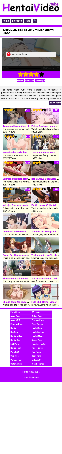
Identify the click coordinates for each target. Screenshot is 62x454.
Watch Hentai (38, 364)
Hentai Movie (38, 336)
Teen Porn (36, 356)
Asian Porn (15, 316)
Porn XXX (15, 352)
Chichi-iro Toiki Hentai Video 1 (19, 231)
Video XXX (36, 360)
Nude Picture (37, 348)
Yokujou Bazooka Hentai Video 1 (20, 205)
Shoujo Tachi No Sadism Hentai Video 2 (24, 302)
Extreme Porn (17, 324)
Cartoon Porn (38, 320)
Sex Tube (15, 356)
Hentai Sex (15, 340)
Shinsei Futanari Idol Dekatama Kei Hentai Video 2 (29, 278)
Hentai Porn (37, 328)
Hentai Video (16, 336)
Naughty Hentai (39, 344)
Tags (27, 20)
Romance (29, 81)
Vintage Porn (16, 360)
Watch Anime (16, 364)
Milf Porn (15, 344)
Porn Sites (15, 312)
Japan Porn (37, 340)
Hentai (13, 328)
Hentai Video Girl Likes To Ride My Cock (24, 152)
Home (6, 20)
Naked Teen (16, 348)
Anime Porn (37, 316)
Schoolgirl (40, 81)
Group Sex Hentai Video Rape (18, 255)
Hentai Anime (38, 332)
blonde (20, 81)
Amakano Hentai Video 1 (16, 126)
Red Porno (36, 352)
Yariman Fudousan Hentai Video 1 (21, 178)
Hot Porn (14, 332)
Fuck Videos (37, 324)
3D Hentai (36, 312)
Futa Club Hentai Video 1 (44, 302)
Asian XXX (15, 320)
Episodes (17, 20)
